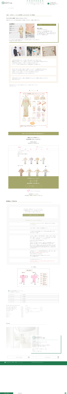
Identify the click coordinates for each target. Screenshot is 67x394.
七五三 (29, 2)
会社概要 (16, 383)
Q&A (40, 2)
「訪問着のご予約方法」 (33, 197)
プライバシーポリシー (20, 383)
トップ (27, 2)
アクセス (42, 2)
